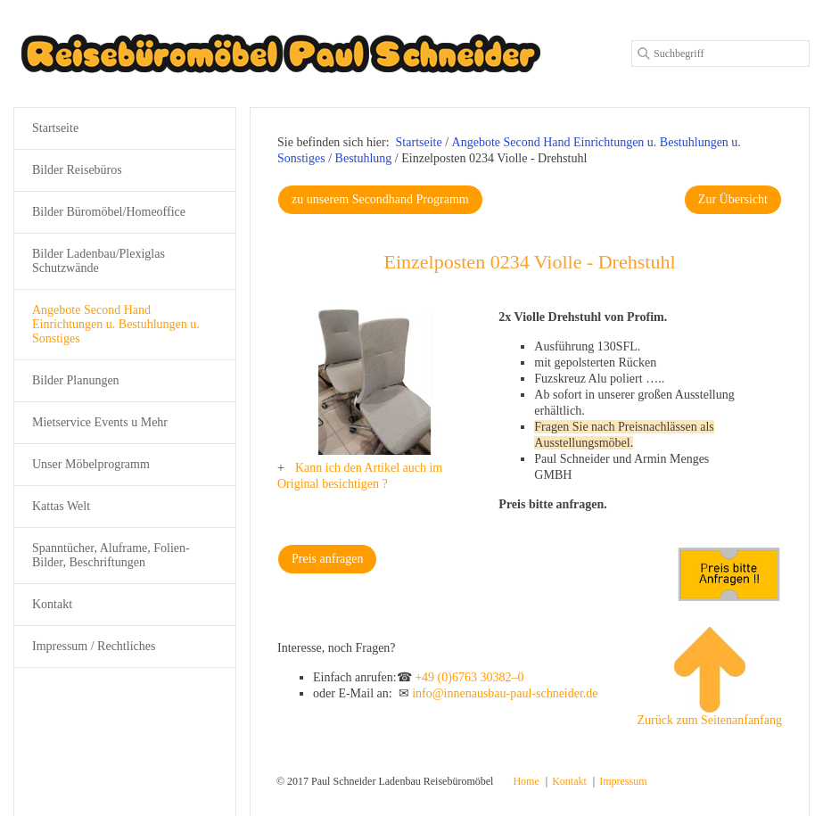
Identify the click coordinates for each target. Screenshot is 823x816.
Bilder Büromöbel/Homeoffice (108, 211)
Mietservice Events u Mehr (100, 422)
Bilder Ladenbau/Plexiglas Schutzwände (98, 261)
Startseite (419, 142)
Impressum (622, 781)
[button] (380, 200)
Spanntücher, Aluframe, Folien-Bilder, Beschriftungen (111, 555)
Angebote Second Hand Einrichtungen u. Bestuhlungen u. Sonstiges (116, 324)
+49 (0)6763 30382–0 (469, 677)
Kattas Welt (61, 506)
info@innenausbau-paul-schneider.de (504, 693)
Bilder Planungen (75, 380)
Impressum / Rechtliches (93, 646)
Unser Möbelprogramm (91, 464)
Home (526, 781)
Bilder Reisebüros (77, 170)
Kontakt (52, 604)
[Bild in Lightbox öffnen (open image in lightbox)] (374, 382)
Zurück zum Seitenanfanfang (709, 677)
